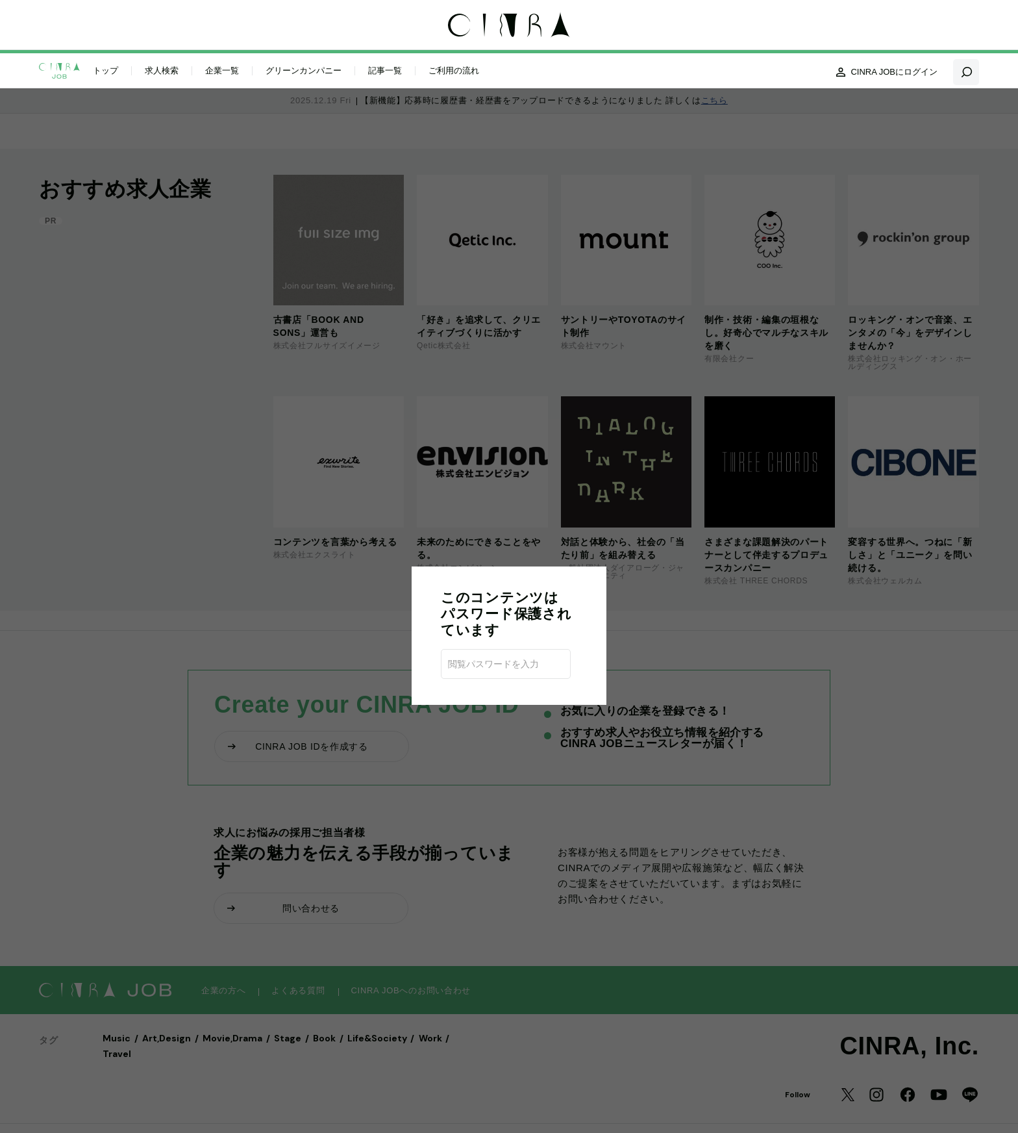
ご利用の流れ (453, 70)
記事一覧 (385, 70)
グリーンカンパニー (303, 70)
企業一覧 (222, 70)
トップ (105, 70)
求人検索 (162, 70)
